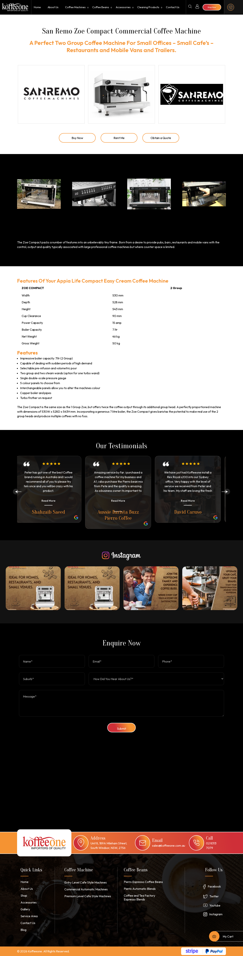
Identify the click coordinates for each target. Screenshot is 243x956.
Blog (23, 930)
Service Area (29, 916)
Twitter (214, 896)
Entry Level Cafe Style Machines (85, 882)
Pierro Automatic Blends (140, 889)
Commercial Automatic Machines (86, 889)
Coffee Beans (100, 7)
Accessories (123, 7)
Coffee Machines (75, 7)
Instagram (215, 914)
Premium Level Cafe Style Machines (87, 896)
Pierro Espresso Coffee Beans (143, 882)
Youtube (214, 905)
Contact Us (172, 7)
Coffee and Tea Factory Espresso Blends (139, 897)
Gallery (25, 909)
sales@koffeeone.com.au (168, 845)
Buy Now (77, 138)
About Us (53, 7)
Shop (24, 895)
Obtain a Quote (161, 138)
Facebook (214, 886)
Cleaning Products (148, 7)
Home (37, 7)
